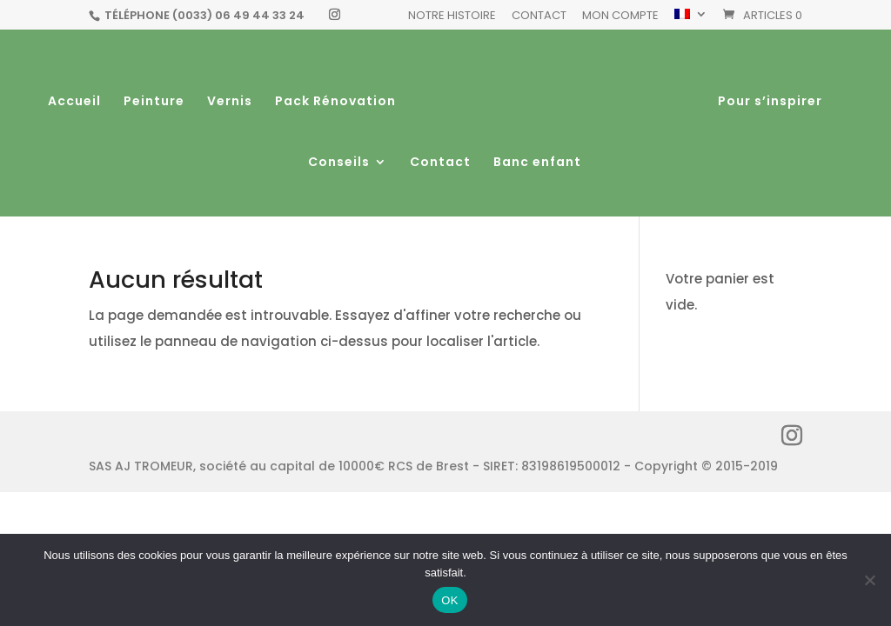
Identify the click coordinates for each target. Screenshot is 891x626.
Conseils (339, 163)
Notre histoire (452, 16)
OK (449, 600)
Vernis (230, 102)
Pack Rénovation (336, 102)
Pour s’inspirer (769, 102)
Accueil (75, 102)
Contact (539, 16)
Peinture (154, 102)
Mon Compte (620, 16)
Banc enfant (537, 163)
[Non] (869, 580)
